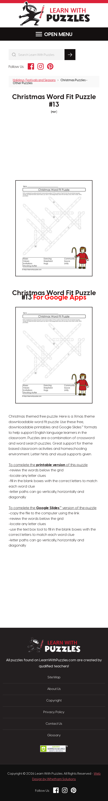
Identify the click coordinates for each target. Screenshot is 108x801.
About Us (54, 689)
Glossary (54, 735)
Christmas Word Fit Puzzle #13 (54, 101)
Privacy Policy (54, 712)
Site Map (54, 677)
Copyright (54, 700)
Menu (54, 34)
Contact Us (54, 724)
